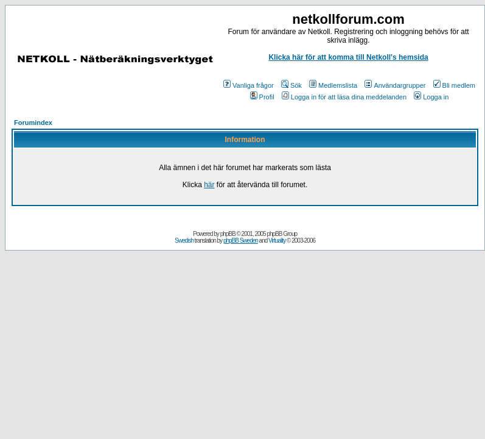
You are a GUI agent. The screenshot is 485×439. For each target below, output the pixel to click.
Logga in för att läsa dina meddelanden (344, 97)
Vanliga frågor (248, 85)
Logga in (431, 97)
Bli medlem (454, 85)
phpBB (228, 233)
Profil (262, 97)
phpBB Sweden (240, 240)
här (209, 184)
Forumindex (33, 122)
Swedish (184, 240)
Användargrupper (395, 85)
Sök (291, 85)
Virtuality (276, 240)
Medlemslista (333, 85)
